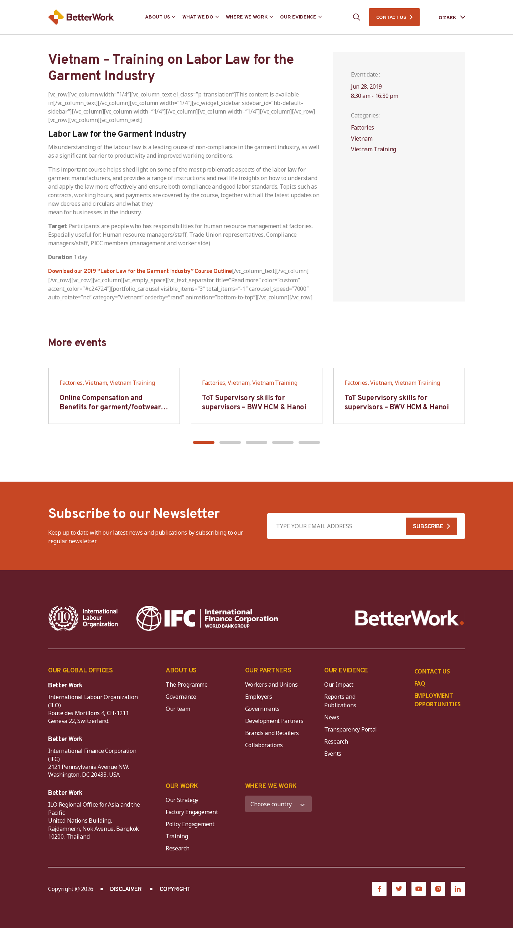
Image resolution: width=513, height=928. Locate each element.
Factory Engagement (192, 812)
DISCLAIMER (126, 889)
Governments (262, 709)
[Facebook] (379, 889)
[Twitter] (399, 889)
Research (336, 741)
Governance (181, 697)
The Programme (187, 684)
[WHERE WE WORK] (278, 804)
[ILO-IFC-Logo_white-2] (83, 618)
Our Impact (338, 684)
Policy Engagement (191, 824)
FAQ (419, 683)
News (331, 717)
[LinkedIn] (458, 889)
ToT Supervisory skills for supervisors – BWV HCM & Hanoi (254, 403)
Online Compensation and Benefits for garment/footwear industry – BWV (110, 407)
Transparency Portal (350, 729)
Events (332, 753)
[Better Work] (410, 618)
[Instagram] (438, 889)
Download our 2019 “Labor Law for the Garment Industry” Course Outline (140, 271)
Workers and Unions (271, 684)
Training (177, 836)
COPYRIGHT (175, 889)
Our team (178, 709)
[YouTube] (418, 889)
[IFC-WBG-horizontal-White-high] (207, 618)
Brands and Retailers (272, 733)
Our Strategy (182, 800)
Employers (258, 697)
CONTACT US (391, 18)
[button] (203, 442)
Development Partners (274, 721)
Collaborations (264, 745)
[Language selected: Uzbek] (447, 17)
